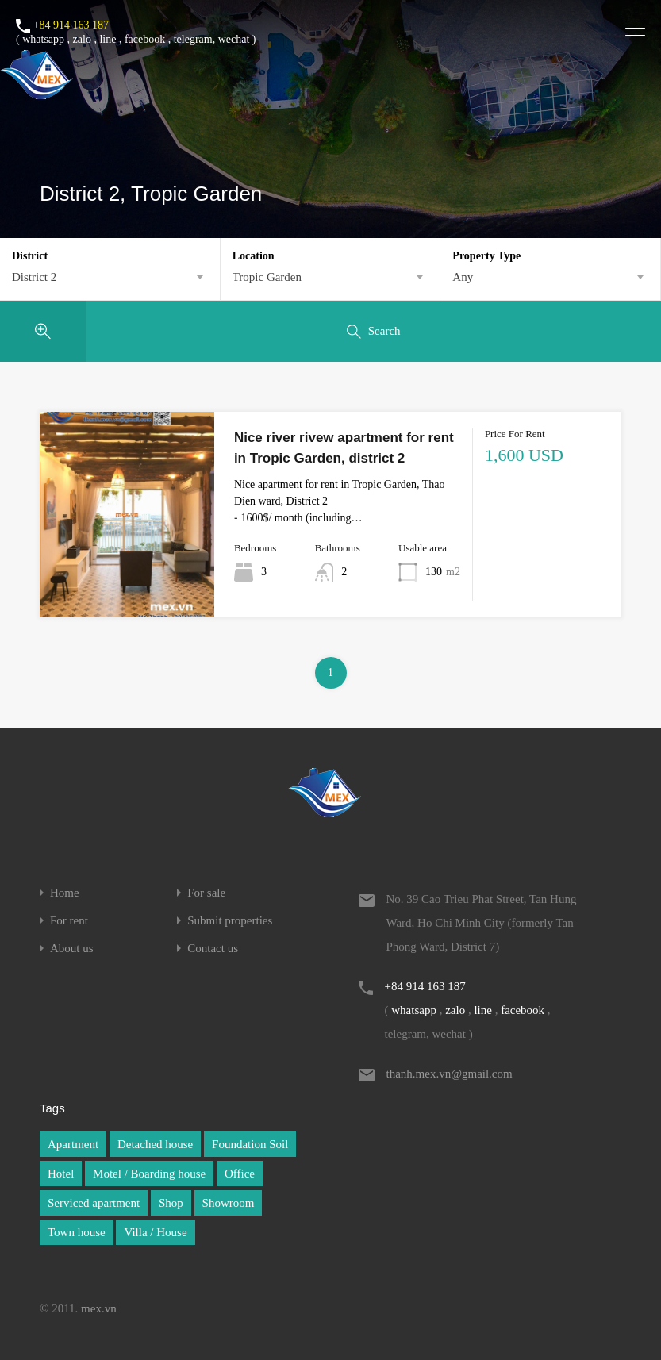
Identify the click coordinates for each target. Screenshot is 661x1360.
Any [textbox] (462, 277)
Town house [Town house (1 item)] (77, 1232)
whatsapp (43, 39)
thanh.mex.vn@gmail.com (449, 1073)
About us (72, 949)
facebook (145, 39)
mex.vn (99, 1308)
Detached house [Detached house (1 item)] (155, 1144)
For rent (69, 921)
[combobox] (110, 277)
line (107, 39)
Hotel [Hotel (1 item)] (61, 1173)
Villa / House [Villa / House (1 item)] (155, 1232)
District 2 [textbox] (34, 277)
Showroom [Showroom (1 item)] (228, 1203)
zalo (82, 39)
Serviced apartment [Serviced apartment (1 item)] (94, 1203)
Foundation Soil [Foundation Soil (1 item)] (250, 1144)
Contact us (212, 949)
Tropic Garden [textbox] (267, 277)
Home (64, 893)
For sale (206, 893)
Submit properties (229, 921)
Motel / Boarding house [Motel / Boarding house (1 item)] (149, 1173)
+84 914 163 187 (71, 25)
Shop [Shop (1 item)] (171, 1203)
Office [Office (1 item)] (240, 1173)
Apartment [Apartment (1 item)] (73, 1144)
